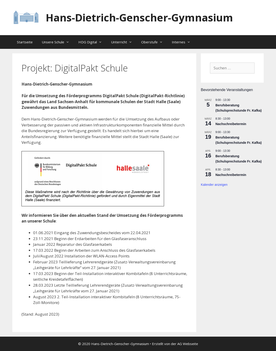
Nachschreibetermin (230, 124)
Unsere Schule (58, 42)
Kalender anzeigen (214, 184)
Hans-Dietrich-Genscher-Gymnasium (139, 17)
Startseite (25, 42)
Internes (183, 42)
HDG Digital (92, 42)
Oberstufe (154, 42)
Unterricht (124, 42)
